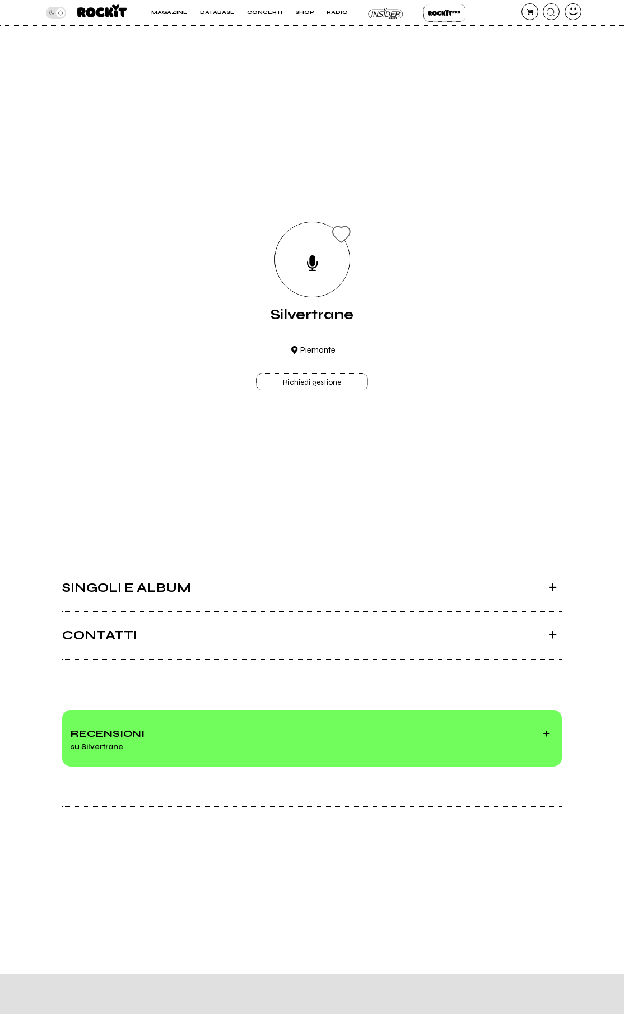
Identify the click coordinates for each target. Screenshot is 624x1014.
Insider (386, 12)
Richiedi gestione (312, 382)
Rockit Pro (444, 13)
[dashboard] (573, 11)
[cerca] (551, 11)
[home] (102, 12)
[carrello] (529, 11)
